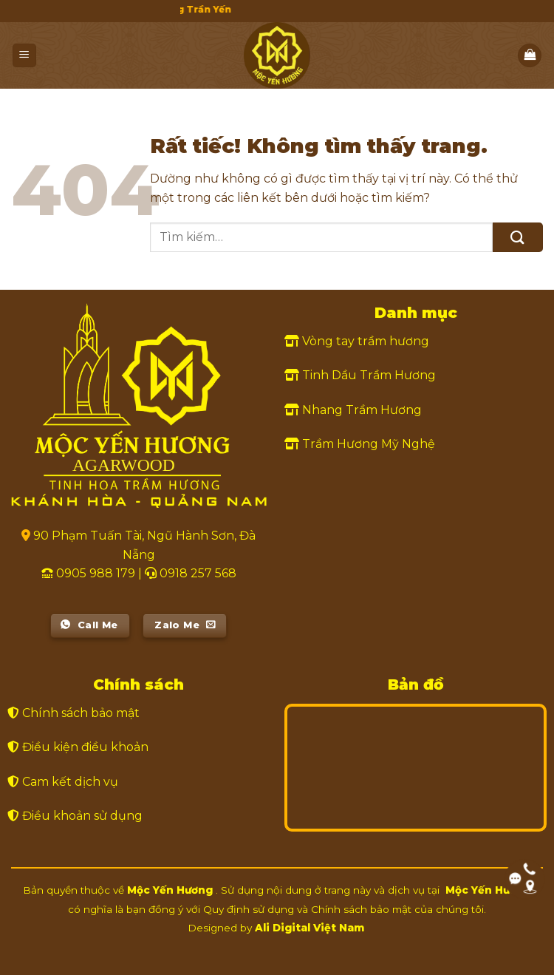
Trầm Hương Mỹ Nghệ (368, 444)
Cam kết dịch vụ (70, 782)
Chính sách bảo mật (81, 713)
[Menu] (24, 56)
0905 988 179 (95, 573)
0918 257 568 (198, 573)
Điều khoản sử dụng (82, 816)
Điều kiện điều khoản (85, 747)
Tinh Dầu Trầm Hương (369, 375)
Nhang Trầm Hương (362, 410)
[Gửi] (518, 236)
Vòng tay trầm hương (365, 341)
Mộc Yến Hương (170, 890)
